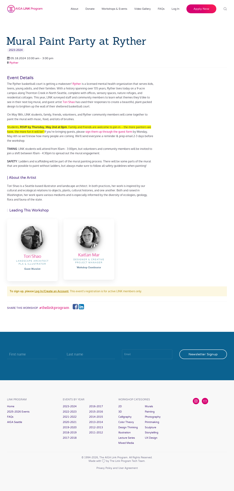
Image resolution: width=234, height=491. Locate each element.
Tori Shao (32, 256)
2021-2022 (70, 416)
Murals (149, 406)
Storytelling (151, 432)
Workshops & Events (114, 8)
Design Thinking (128, 427)
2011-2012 (96, 432)
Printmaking (152, 422)
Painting (150, 411)
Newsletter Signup (203, 354)
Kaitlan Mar (89, 254)
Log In (175, 8)
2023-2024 (16, 50)
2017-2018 (70, 437)
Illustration (124, 432)
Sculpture (150, 427)
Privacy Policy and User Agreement (117, 468)
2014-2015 (96, 416)
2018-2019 (70, 432)
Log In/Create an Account (51, 291)
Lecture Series (126, 437)
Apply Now (201, 9)
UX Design (151, 437)
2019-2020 (70, 427)
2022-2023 (70, 411)
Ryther (13, 62)
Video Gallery (142, 8)
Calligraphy (125, 416)
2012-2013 (96, 427)
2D (120, 406)
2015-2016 (96, 411)
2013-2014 (96, 422)
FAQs (161, 8)
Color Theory (126, 422)
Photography (153, 416)
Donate (89, 8)
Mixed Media (126, 443)
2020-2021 (70, 422)
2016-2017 (96, 406)
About (74, 8)
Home (10, 406)
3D (120, 411)
